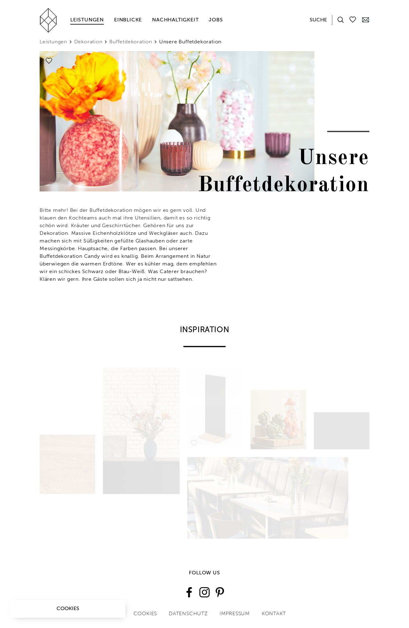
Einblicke (128, 20)
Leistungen (87, 20)
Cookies (68, 608)
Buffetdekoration (130, 42)
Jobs (216, 20)
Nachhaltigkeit (175, 20)
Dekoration (88, 42)
